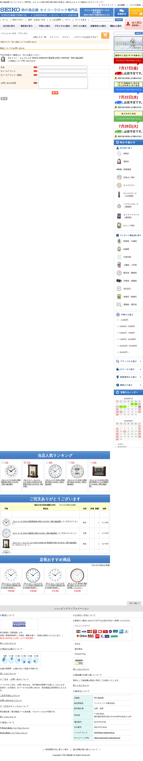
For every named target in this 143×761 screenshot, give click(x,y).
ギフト (68, 20)
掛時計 (126, 153)
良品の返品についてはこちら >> (13, 733)
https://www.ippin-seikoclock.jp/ (107, 738)
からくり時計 (129, 225)
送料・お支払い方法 (36, 20)
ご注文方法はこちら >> (10, 695)
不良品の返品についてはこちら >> (14, 728)
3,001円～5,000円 (127, 326)
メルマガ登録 (135, 5)
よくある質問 (55, 20)
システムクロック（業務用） (131, 205)
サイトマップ (107, 5)
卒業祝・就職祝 (130, 281)
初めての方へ (18, 20)
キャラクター (129, 185)
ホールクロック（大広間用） (130, 194)
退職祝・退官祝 (130, 304)
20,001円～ (124, 352)
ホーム (5, 20)
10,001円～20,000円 (128, 346)
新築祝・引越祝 (130, 241)
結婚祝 (126, 249)
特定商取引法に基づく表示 (56, 749)
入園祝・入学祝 (130, 265)
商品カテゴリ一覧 (7, 42)
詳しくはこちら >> (8, 643)
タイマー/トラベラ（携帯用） (131, 216)
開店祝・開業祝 (130, 273)
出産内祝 (127, 257)
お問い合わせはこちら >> (11, 700)
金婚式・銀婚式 (130, 297)
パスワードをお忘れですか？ (86, 37)
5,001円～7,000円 (127, 333)
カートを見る (80, 20)
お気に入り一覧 (39, 37)
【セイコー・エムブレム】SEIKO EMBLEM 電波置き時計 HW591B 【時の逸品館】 (45, 58)
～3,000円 (124, 320)
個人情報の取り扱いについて (85, 749)
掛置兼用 (127, 169)
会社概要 (121, 5)
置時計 (126, 161)
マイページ (54, 37)
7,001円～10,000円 (128, 339)
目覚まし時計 (129, 177)
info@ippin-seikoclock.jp (104, 732)
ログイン (66, 37)
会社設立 (127, 289)
